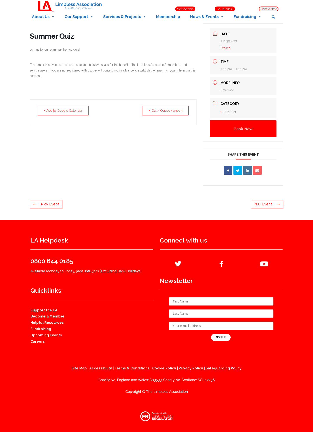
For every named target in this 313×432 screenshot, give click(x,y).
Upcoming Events (46, 335)
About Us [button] (43, 16)
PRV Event (46, 204)
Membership (168, 16)
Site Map (79, 368)
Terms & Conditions (132, 368)
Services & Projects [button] (124, 16)
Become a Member (47, 316)
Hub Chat (228, 112)
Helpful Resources (47, 323)
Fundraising (40, 329)
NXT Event (267, 204)
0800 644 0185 (51, 261)
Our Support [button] (79, 16)
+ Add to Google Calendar (63, 111)
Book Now (227, 90)
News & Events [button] (207, 16)
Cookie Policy (164, 368)
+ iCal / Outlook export (165, 111)
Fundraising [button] (247, 16)
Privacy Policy (191, 368)
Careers (37, 341)
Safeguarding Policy (223, 368)
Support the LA (43, 310)
